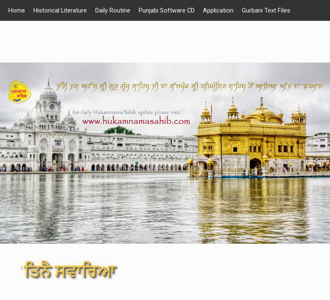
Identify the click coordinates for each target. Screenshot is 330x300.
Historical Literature (60, 10)
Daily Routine (113, 10)
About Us (21, 31)
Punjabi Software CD (167, 10)
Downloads (57, 31)
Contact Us (96, 31)
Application (219, 10)
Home (16, 10)
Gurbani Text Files (267, 10)
